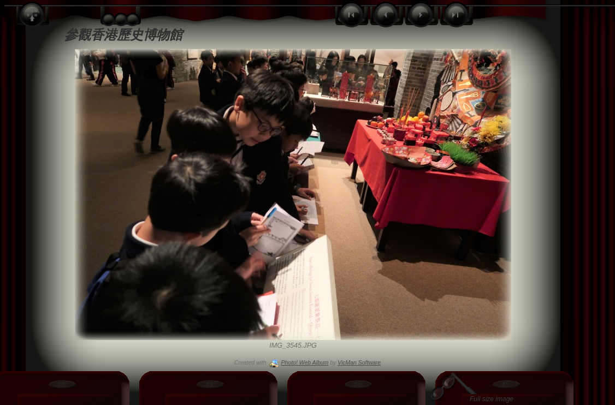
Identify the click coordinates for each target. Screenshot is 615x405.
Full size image (491, 399)
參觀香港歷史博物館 (123, 34)
